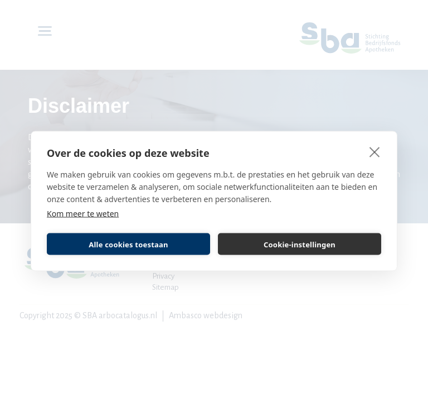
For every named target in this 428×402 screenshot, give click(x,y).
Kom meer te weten (83, 213)
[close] (374, 152)
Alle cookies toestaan (128, 244)
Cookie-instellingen (299, 244)
